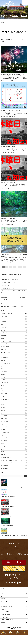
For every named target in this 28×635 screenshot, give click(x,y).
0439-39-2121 (15, 575)
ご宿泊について (14, 382)
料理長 (14, 452)
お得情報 (14, 454)
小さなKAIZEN (14, 357)
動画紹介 (3, 622)
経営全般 (14, 319)
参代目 (14, 443)
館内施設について (14, 399)
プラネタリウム (16, 39)
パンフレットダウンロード (7, 619)
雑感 (14, 324)
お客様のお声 (14, 418)
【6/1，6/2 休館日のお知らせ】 (8, 285)
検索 (2, 473)
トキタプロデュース (14, 363)
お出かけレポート (14, 332)
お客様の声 (14, 366)
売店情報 (14, 413)
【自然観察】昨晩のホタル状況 (8, 288)
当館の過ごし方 (14, 374)
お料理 (14, 391)
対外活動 (14, 360)
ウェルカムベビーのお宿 (14, 463)
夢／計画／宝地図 (14, 346)
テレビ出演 (4, 39)
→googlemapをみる (14, 628)
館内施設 (14, 377)
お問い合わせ (14, 371)
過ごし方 (3, 604)
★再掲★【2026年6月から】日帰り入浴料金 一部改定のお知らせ (14, 291)
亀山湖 (24, 16)
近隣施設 (14, 402)
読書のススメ (14, 321)
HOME (2, 22)
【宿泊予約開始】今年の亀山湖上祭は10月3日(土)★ (12, 277)
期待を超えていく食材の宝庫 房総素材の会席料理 (14, 460)
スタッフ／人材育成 (14, 352)
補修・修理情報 (14, 427)
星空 (3, 41)
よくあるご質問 (14, 568)
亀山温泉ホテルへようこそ (14, 457)
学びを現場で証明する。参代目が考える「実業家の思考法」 (13, 302)
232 (20, 267)
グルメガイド (14, 335)
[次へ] (24, 267)
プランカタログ (14, 465)
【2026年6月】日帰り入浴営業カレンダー (10, 279)
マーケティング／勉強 (14, 341)
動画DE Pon (14, 349)
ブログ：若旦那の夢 (5, 614)
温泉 (14, 388)
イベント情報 (14, 416)
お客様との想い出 (14, 344)
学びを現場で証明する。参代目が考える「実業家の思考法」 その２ (13, 298)
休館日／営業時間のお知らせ (14, 438)
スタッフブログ (14, 440)
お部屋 (14, 385)
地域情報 (14, 435)
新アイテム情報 (14, 421)
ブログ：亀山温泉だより (6, 611)
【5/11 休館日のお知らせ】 (7, 295)
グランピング (19, 38)
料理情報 (14, 410)
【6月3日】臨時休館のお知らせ (8, 282)
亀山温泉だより (14, 407)
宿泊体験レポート (14, 330)
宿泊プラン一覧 (13, 562)
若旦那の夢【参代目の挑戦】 (14, 313)
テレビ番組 (9, 39)
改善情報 (14, 424)
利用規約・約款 (14, 468)
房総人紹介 (14, 338)
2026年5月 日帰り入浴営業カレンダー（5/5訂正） (12, 306)
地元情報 (14, 355)
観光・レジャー (14, 368)
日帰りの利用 (14, 393)
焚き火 (15, 16)
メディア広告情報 (14, 432)
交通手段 (14, 396)
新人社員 (14, 449)
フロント (14, 446)
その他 (14, 404)
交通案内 (14, 379)
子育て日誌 (14, 327)
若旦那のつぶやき (14, 316)
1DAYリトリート (12, 38)
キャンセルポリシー (5, 617)
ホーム (2, 588)
